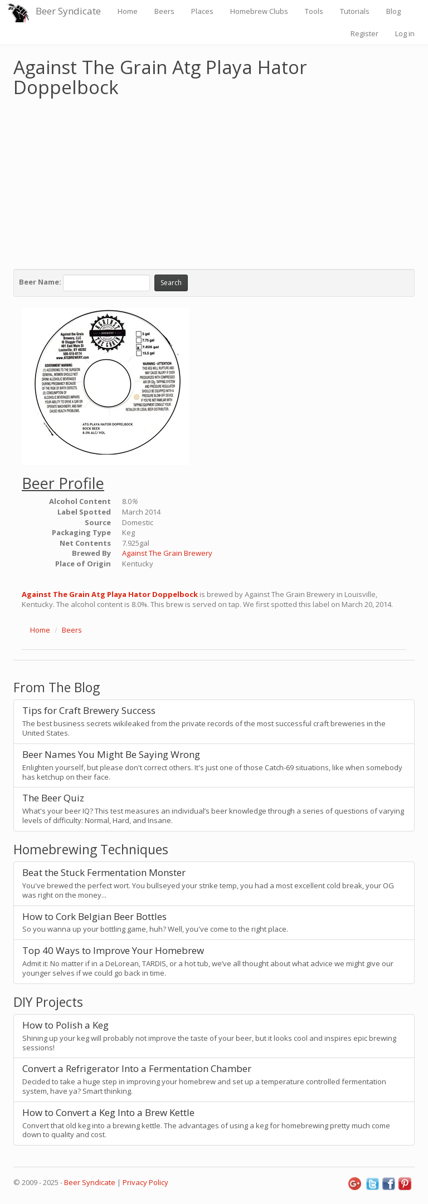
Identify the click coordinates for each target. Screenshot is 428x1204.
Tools (314, 11)
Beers (164, 11)
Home (128, 11)
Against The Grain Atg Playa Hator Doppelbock (110, 594)
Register (364, 33)
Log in (405, 33)
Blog (393, 11)
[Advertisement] (214, 180)
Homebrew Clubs (259, 11)
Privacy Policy (145, 1182)
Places (202, 11)
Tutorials (354, 11)
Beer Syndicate (68, 10)
